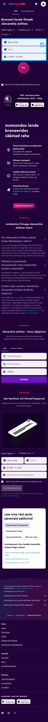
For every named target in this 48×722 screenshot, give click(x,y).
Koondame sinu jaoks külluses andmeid (25, 600)
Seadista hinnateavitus (22, 191)
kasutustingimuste (35, 493)
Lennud (10, 615)
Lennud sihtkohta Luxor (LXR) (17, 563)
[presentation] (37, 105)
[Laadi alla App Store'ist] (37, 105)
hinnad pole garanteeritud (23, 588)
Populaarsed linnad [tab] (14, 531)
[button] (4, 4)
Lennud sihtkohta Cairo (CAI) (17, 559)
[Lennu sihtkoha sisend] (26, 49)
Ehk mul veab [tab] (31, 537)
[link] (24, 205)
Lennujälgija (19, 298)
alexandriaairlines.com (32, 310)
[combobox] (8, 29)
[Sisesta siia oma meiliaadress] (26, 475)
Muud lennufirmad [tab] (13, 537)
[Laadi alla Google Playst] (22, 105)
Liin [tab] (4, 348)
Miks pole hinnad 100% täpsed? (25, 605)
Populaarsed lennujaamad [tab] (17, 525)
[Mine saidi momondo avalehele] (17, 4)
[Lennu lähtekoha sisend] (26, 42)
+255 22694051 (32, 313)
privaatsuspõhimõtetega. (10, 496)
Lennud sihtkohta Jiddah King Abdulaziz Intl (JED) (22, 554)
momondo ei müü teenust (25, 595)
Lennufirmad (20, 615)
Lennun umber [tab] (16, 348)
